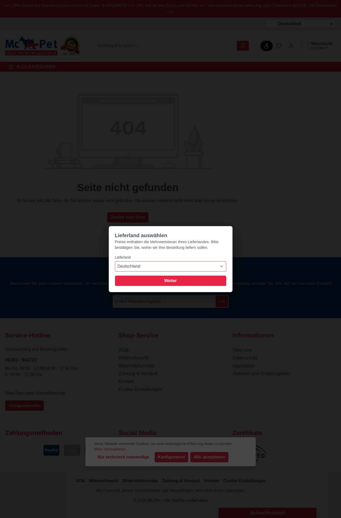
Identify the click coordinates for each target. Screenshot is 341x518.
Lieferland (123, 257)
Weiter (170, 280)
